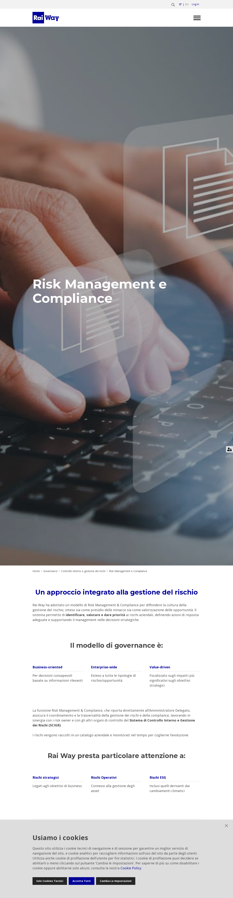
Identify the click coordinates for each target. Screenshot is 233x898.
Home (36, 571)
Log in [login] (195, 4)
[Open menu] (196, 17)
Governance (50, 571)
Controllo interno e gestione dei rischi (83, 571)
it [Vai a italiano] (180, 4)
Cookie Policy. (131, 868)
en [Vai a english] (186, 4)
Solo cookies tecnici (49, 881)
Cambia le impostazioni (115, 881)
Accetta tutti (81, 881)
